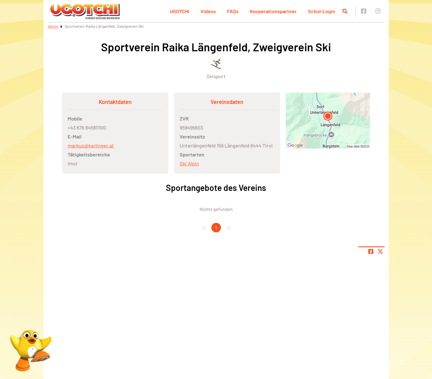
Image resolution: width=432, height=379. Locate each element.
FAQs (233, 11)
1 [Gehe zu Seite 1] (216, 227)
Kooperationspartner (273, 11)
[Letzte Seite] (228, 227)
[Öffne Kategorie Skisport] (216, 68)
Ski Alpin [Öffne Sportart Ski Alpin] (189, 163)
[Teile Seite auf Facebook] (371, 251)
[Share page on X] (380, 251)
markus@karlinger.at (91, 145)
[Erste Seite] (204, 227)
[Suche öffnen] (345, 11)
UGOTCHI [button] (179, 11)
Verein (53, 26)
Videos (208, 11)
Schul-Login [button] (321, 11)
